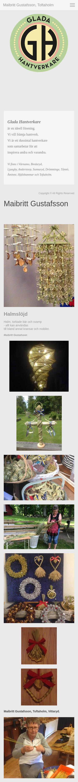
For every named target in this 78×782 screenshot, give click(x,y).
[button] (72, 5)
